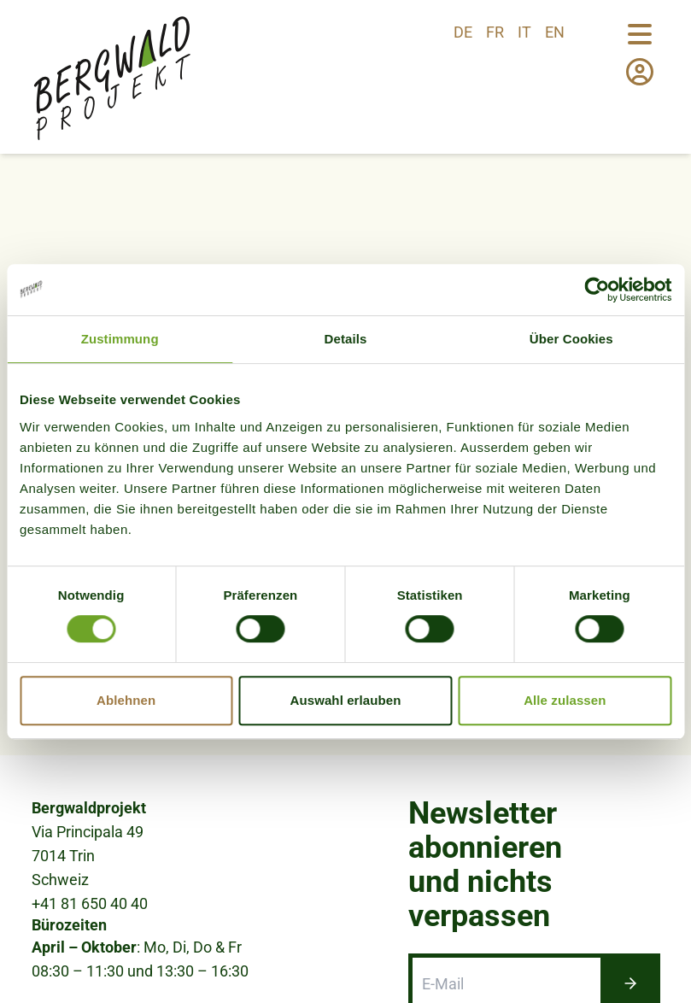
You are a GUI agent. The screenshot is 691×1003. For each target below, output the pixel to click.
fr (495, 32)
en (555, 32)
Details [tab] (346, 338)
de (463, 32)
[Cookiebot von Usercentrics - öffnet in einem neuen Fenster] (596, 289)
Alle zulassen (565, 700)
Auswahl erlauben (345, 700)
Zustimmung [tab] (120, 338)
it (524, 32)
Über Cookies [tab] (571, 338)
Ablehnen (126, 700)
